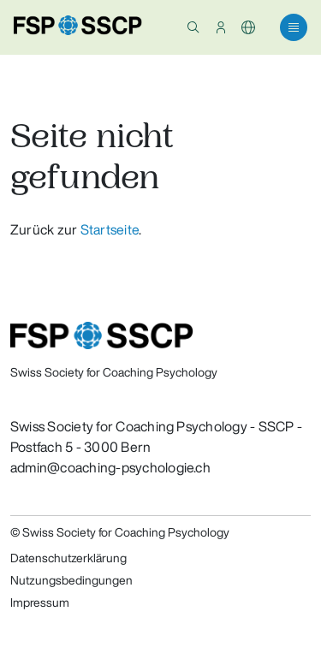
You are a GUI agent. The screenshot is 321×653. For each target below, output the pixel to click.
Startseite (109, 229)
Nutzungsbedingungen (71, 580)
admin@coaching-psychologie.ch (110, 467)
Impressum (39, 602)
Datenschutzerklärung (68, 558)
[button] (193, 27)
